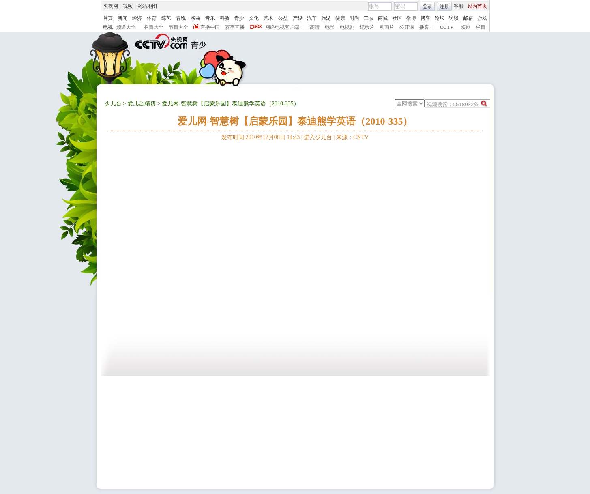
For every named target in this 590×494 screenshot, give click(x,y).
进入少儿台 (318, 137)
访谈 (454, 18)
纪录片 (367, 27)
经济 (137, 18)
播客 (424, 27)
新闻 (122, 18)
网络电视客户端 (282, 27)
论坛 (439, 18)
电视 (108, 27)
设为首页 (477, 6)
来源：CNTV (352, 137)
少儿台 (113, 104)
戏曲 (195, 18)
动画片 (387, 27)
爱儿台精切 (141, 104)
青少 (239, 18)
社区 (397, 18)
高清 (315, 27)
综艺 (166, 18)
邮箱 (468, 18)
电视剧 (347, 27)
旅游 (326, 18)
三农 (368, 18)
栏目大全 (153, 27)
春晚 (181, 18)
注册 (444, 6)
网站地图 (147, 6)
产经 (298, 18)
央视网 (110, 6)
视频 (128, 6)
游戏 (482, 18)
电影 (330, 27)
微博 (411, 18)
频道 (465, 27)
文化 (254, 18)
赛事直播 (235, 27)
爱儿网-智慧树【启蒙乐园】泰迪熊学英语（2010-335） (295, 121)
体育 (152, 18)
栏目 (480, 27)
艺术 (268, 18)
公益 (283, 18)
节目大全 (178, 27)
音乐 (210, 18)
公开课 (406, 27)
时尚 (354, 18)
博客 (425, 18)
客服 (458, 6)
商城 (383, 18)
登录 (427, 6)
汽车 (312, 18)
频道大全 (126, 27)
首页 (108, 18)
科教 (225, 18)
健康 (340, 18)
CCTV (446, 27)
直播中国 (210, 27)
